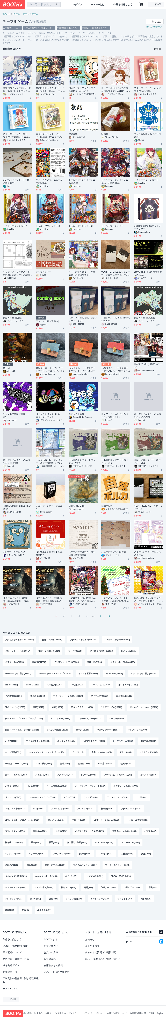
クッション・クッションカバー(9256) (46, 752)
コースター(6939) (148, 775)
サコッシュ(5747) (13, 797)
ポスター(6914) (12, 786)
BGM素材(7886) (105, 763)
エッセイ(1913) (106, 854)
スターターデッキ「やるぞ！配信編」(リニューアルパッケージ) (49, 135)
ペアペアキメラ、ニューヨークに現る (49, 181)
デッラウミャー (44, 272)
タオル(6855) (33, 786)
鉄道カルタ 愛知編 (12, 317)
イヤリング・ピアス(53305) (66, 662)
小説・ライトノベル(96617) (18, 651)
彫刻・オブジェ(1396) (55, 865)
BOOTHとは (98, 4)
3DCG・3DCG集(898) (121, 876)
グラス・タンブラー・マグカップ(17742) (24, 718)
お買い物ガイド (52, 946)
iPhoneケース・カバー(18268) (144, 707)
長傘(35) (26, 910)
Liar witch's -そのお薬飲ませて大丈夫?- (148, 273)
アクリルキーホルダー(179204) (19, 640)
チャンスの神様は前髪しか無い (16, 415)
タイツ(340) (35, 899)
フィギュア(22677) (99, 696)
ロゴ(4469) (38, 808)
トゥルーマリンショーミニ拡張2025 (82, 181)
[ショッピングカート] (141, 4)
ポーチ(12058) (82, 730)
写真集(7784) (126, 763)
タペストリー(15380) (60, 718)
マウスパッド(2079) (104, 842)
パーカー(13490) (116, 718)
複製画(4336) (107, 808)
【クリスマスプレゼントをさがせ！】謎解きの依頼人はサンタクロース (114, 599)
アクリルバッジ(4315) (131, 808)
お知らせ (90, 939)
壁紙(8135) (65, 763)
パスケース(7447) (65, 775)
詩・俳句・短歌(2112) (77, 842)
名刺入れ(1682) (12, 865)
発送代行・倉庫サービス (16, 959)
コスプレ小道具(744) (43, 887)
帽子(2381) (54, 842)
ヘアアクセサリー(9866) (94, 741)
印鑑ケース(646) (108, 887)
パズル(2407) (150, 831)
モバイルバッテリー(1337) (85, 865)
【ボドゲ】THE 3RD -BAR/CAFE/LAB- (115, 319)
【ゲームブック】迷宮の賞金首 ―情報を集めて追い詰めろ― (49, 599)
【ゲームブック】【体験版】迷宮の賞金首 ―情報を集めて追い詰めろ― (17, 599)
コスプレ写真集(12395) (57, 730)
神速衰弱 (73, 134)
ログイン (77, 4)
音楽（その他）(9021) (101, 752)
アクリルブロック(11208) (37, 741)
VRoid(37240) (32, 685)
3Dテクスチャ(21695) (15, 707)
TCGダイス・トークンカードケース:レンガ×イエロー (82, 369)
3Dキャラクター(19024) (82, 707)
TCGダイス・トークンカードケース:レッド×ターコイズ (115, 369)
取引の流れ (50, 959)
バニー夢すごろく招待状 (113, 551)
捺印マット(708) (68, 887)
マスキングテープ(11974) (108, 730)
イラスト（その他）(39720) (143, 673)
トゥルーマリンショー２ (81, 226)
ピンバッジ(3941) (56, 820)
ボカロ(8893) (125, 752)
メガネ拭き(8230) (44, 763)
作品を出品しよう (123, 4)
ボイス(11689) (11, 741)
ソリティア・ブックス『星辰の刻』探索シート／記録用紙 (16, 273)
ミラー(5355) (69, 797)
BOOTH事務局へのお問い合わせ (102, 959)
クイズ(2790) (61, 831)
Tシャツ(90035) (75, 651)
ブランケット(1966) (62, 854)
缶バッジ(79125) (128, 651)
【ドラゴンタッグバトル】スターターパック (49, 415)
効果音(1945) (85, 854)
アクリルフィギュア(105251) (83, 640)
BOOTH (6, 13)
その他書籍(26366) (13, 696)
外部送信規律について (117, 1013)
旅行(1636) (32, 865)
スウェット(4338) (85, 808)
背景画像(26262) (37, 696)
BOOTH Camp (10, 988)
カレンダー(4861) (91, 797)
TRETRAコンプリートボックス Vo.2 (114, 461)
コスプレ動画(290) (74, 899)
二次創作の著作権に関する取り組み (21, 980)
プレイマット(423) (13, 899)
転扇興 (104, 134)
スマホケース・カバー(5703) (42, 797)
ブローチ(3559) (79, 820)
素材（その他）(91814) (49, 651)
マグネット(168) (124, 899)
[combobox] (44, 4)
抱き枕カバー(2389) (14, 842)
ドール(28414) (76, 685)
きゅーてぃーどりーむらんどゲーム (147, 553)
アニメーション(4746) (117, 797)
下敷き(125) (145, 899)
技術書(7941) (84, 763)
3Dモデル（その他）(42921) (18, 673)
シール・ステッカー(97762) (117, 640)
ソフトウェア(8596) (148, 752)
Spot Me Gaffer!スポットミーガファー (147, 227)
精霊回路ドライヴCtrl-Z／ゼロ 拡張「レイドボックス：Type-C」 (17, 89)
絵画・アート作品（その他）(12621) (22, 730)
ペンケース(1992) (37, 854)
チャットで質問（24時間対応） (102, 952)
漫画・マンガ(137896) (52, 640)
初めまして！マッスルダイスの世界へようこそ (82, 89)
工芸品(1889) (127, 854)
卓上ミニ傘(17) (44, 910)
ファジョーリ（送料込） (48, 321)
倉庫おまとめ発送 (53, 965)
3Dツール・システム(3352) (106, 820)
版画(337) (53, 899)
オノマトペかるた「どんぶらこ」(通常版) (16, 461)
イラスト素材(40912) (88, 673)
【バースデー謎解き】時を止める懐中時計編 (82, 553)
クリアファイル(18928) (111, 707)
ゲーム (16, 13)
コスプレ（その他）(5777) (125, 786)
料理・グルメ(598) (132, 887)
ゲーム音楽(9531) (13, 752)
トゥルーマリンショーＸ (15, 226)
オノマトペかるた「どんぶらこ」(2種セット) (114, 415)
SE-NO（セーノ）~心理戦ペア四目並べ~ (17, 181)
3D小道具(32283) (54, 685)
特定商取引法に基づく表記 (142, 1013)
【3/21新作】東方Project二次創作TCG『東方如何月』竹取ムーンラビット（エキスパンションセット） (82, 599)
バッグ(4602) (141, 797)
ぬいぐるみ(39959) (114, 673)
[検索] (57, 4)
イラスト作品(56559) (14, 662)
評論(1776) (146, 854)
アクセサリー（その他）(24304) (68, 696)
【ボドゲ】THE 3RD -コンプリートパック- (83, 319)
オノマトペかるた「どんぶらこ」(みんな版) (147, 415)
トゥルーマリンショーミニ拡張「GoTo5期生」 (114, 181)
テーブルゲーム (30, 13)
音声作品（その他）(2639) (124, 831)
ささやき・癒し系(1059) (46, 876)
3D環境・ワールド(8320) (16, 763)
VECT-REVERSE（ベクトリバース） (148, 507)
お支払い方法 (51, 952)
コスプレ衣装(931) (94, 876)
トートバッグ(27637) (100, 685)
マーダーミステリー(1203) (117, 865)
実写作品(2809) (40, 831)
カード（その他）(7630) (16, 775)
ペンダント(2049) (13, 854)
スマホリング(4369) (60, 808)
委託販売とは (10, 971)
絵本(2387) (36, 842)
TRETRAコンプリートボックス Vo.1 (147, 461)
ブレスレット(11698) (137, 730)
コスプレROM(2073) (130, 842)
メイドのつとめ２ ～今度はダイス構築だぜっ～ (82, 273)
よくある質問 (92, 946)
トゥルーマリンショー (112, 226)
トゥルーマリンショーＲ (146, 180)
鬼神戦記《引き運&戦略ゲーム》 (148, 365)
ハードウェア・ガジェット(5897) (90, 786)
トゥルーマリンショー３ (48, 226)
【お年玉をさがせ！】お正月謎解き (49, 553)
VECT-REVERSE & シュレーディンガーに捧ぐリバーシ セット (115, 273)
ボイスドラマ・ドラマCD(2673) (89, 831)
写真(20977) (38, 707)
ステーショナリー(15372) (89, 718)
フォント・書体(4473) (15, 808)
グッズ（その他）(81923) (101, 651)
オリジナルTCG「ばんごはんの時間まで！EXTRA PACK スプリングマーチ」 (115, 89)
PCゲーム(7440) (88, 775)
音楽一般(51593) (94, 662)
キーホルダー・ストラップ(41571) (54, 673)
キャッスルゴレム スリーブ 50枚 (148, 135)
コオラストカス (76, 414)
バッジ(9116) (77, 752)
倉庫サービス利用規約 (55, 1013)
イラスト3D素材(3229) (137, 820)
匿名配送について (12, 952)
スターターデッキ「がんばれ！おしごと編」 (147, 89)
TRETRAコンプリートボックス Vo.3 (82, 461)
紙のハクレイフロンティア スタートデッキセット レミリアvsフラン (148, 599)
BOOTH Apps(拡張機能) (15, 946)
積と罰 (6, 368)
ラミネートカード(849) (15, 887)
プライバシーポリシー (93, 1013)
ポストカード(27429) (128, 685)
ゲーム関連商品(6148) (57, 786)
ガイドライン (74, 1013)
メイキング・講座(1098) (16, 876)
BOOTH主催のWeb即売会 (57, 971)
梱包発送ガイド (11, 965)
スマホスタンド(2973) (15, 831)
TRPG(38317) (11, 685)
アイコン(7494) (42, 775)
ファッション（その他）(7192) (118, 775)
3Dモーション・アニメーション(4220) (22, 820)
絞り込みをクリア (154, 26)
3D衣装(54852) (39, 662)
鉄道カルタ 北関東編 (144, 317)
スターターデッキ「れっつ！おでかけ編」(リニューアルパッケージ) (17, 135)
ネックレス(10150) (66, 741)
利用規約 (38, 1013)
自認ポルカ (106, 506)
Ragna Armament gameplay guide (17, 507)
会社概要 (27, 1013)
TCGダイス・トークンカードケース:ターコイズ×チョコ (50, 369)
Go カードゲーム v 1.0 (14, 551)
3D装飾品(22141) (124, 696)
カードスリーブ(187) (100, 899)
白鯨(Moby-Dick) (77, 506)
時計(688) (88, 887)
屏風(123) (9, 910)
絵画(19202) (57, 707)
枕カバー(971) (71, 876)
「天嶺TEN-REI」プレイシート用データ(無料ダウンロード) (49, 461)
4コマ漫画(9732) (148, 741)
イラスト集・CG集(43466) (122, 662)
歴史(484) (152, 887)
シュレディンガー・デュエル (49, 507)
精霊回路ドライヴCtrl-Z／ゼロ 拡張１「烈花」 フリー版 (50, 89)
